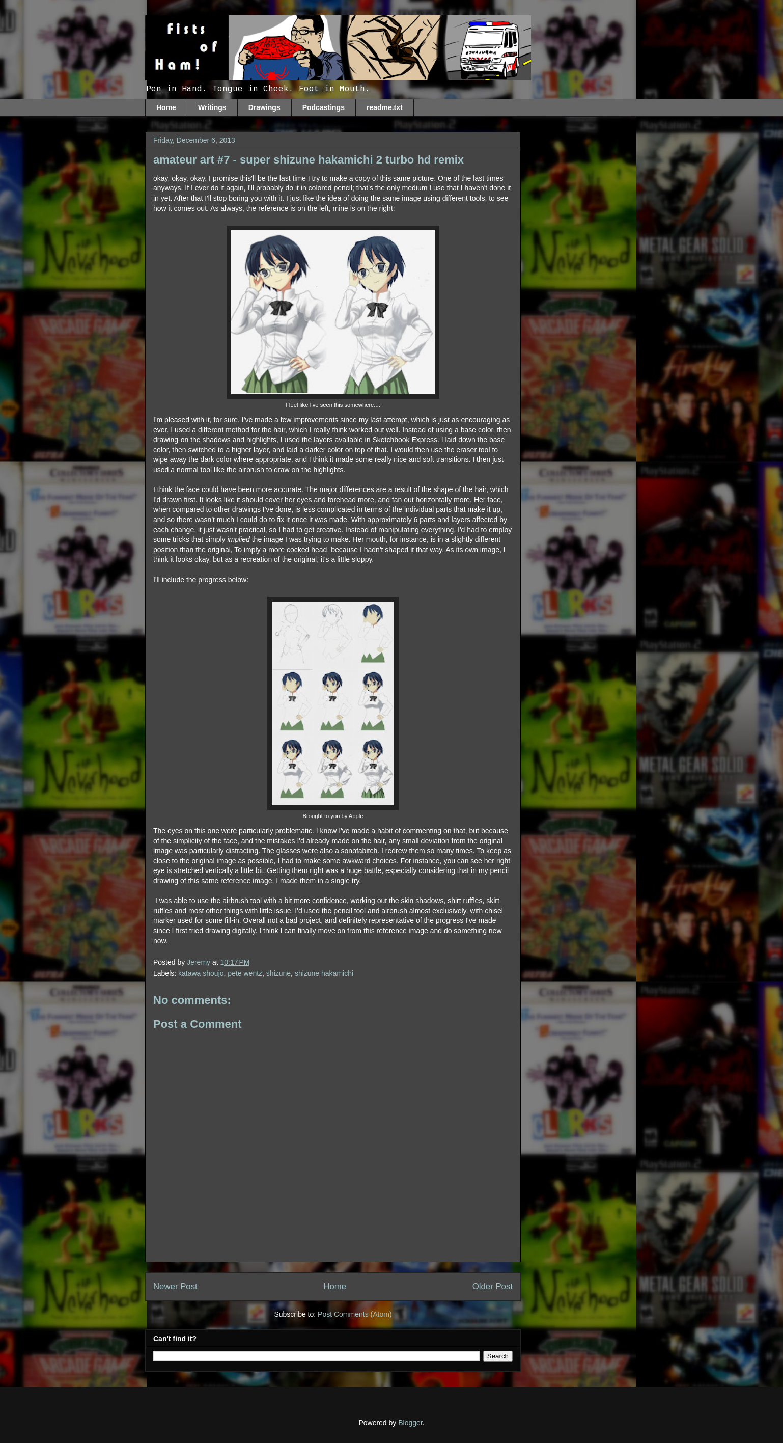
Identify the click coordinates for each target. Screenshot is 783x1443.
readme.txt (385, 107)
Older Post (492, 1286)
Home (166, 107)
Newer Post (175, 1286)
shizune (278, 973)
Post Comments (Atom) (354, 1314)
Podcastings (323, 107)
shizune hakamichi (324, 973)
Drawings (264, 107)
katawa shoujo (201, 973)
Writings (212, 107)
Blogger (410, 1423)
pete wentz (245, 973)
